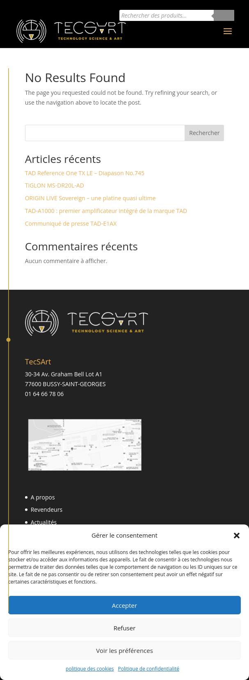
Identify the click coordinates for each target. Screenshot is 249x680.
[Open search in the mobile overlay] (176, 15)
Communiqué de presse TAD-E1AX (71, 223)
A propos (43, 497)
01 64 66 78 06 (44, 394)
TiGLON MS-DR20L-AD (54, 185)
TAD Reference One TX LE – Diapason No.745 (84, 173)
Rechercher (204, 133)
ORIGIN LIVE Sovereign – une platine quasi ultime (90, 198)
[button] (237, 535)
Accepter (124, 605)
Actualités (44, 522)
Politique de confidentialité (148, 668)
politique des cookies (90, 668)
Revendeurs (46, 509)
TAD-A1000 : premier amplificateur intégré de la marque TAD (106, 211)
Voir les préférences (124, 650)
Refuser (125, 628)
